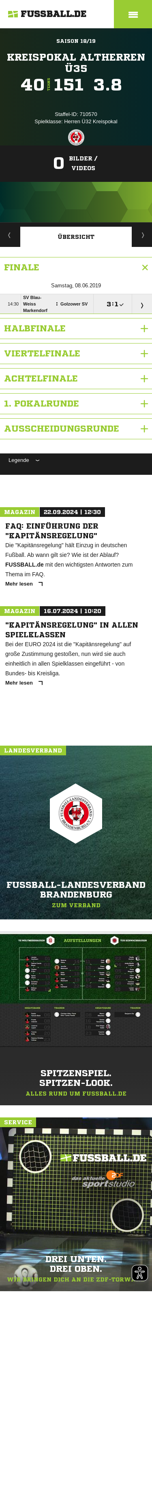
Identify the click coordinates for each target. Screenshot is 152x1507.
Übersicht (76, 237)
